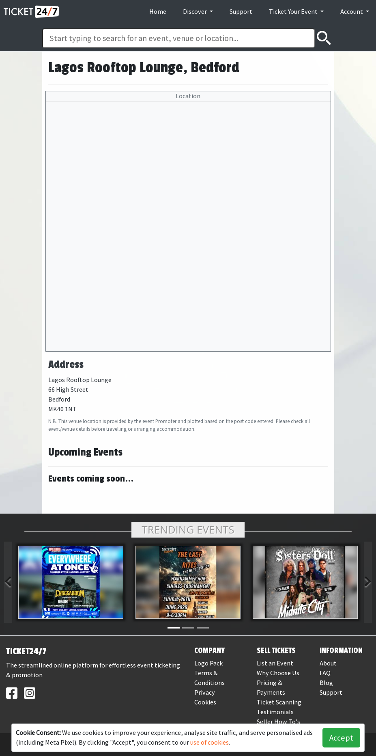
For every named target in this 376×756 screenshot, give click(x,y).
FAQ (325, 673)
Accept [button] (341, 737)
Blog (326, 682)
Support (241, 11)
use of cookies (209, 742)
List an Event (275, 663)
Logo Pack (208, 663)
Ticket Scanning (279, 702)
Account (352, 11)
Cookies (205, 702)
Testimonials (275, 712)
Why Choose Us (278, 673)
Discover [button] (195, 11)
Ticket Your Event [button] (294, 11)
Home (157, 11)
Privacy (204, 692)
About (328, 663)
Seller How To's (278, 721)
